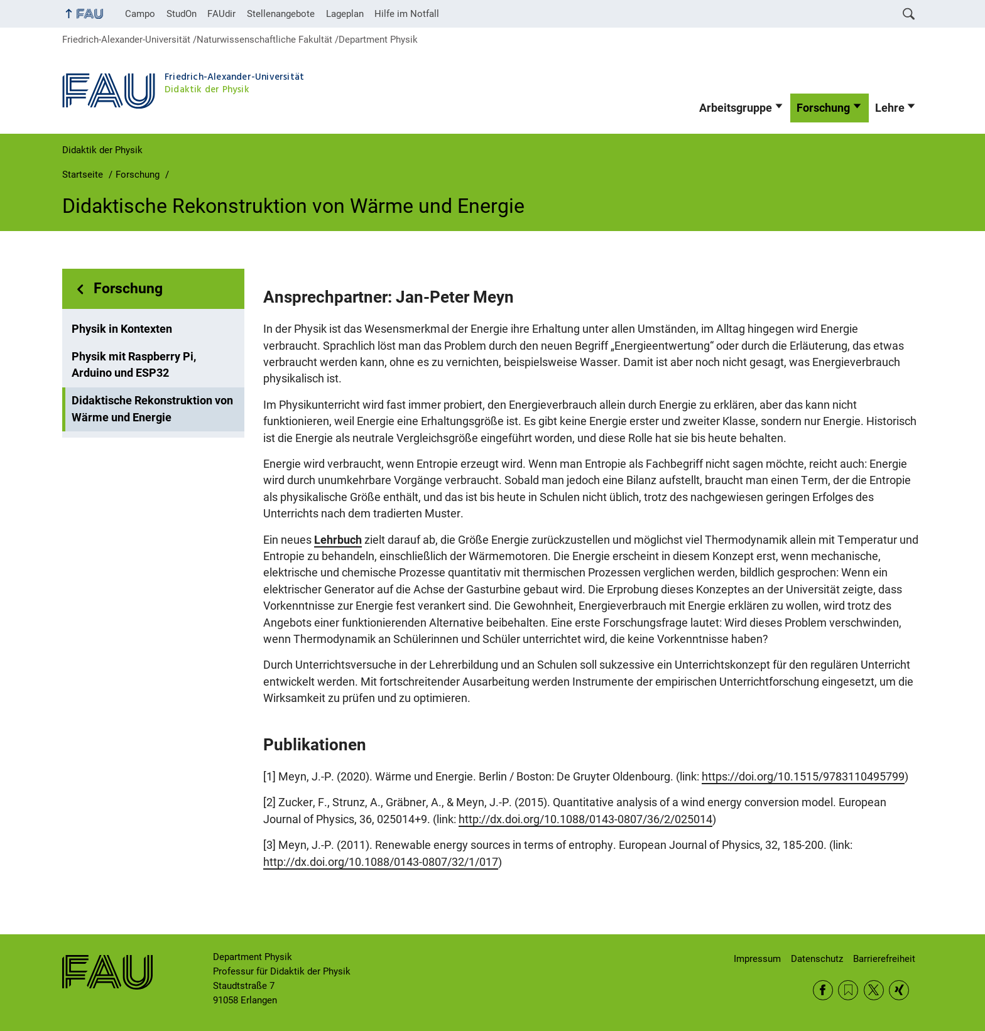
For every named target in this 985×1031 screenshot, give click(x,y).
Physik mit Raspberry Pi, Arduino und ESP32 (134, 364)
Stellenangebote (281, 13)
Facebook (823, 990)
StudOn (181, 13)
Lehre (890, 108)
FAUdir (221, 13)
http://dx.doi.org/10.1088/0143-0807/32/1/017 (380, 862)
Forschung (823, 108)
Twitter (874, 990)
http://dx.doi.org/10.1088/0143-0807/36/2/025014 (585, 819)
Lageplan (345, 13)
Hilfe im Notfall (406, 13)
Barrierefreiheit (884, 958)
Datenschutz (817, 958)
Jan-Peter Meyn (455, 297)
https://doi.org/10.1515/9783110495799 (803, 776)
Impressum (757, 958)
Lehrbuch (338, 540)
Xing (899, 990)
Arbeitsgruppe (735, 108)
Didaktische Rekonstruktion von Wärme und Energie (152, 408)
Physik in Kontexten (122, 329)
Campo (140, 13)
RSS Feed (848, 990)
